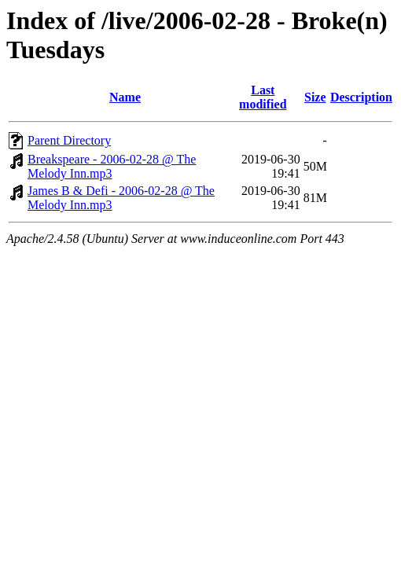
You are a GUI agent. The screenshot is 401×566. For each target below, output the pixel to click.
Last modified (262, 97)
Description (361, 97)
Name (125, 97)
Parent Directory (69, 140)
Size (315, 97)
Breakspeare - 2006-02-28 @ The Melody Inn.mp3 (112, 166)
